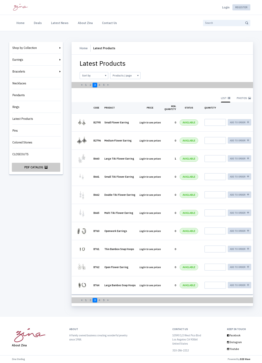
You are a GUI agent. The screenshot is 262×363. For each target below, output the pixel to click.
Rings (15, 107)
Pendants (18, 95)
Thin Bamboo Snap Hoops (119, 249)
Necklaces (19, 83)
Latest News (60, 23)
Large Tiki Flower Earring (119, 158)
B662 (96, 194)
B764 (96, 285)
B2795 (97, 122)
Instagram (234, 342)
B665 (96, 213)
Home (21, 22)
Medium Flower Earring (118, 140)
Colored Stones (22, 142)
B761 (96, 249)
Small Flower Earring (116, 122)
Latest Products (22, 119)
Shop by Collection (24, 48)
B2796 (97, 140)
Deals (38, 23)
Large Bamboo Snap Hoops (120, 285)
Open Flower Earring (116, 267)
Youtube (233, 349)
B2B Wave (245, 359)
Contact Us (109, 23)
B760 (96, 231)
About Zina (85, 23)
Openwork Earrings (115, 231)
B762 (96, 267)
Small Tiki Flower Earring (119, 176)
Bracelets (18, 71)
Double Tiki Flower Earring (119, 194)
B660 (96, 158)
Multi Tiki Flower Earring (118, 213)
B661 (96, 176)
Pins (15, 130)
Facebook (233, 335)
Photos (244, 98)
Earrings (17, 59)
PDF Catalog (36, 167)
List (225, 98)
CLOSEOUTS (20, 154)
